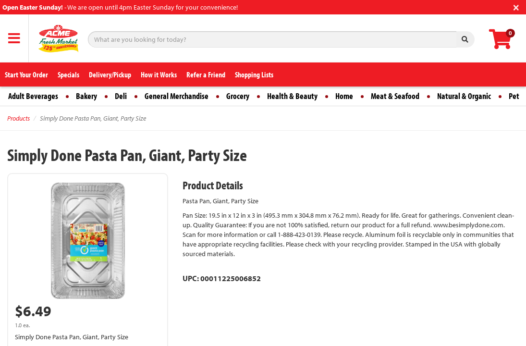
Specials (68, 74)
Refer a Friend (205, 74)
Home (344, 95)
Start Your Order (26, 74)
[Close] (516, 6)
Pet (514, 95)
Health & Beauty (292, 95)
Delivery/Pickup (110, 74)
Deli (121, 95)
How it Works (159, 74)
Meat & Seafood (395, 95)
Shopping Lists (254, 74)
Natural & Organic (464, 95)
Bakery (86, 95)
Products (18, 118)
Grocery (237, 95)
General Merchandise (176, 95)
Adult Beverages (33, 95)
